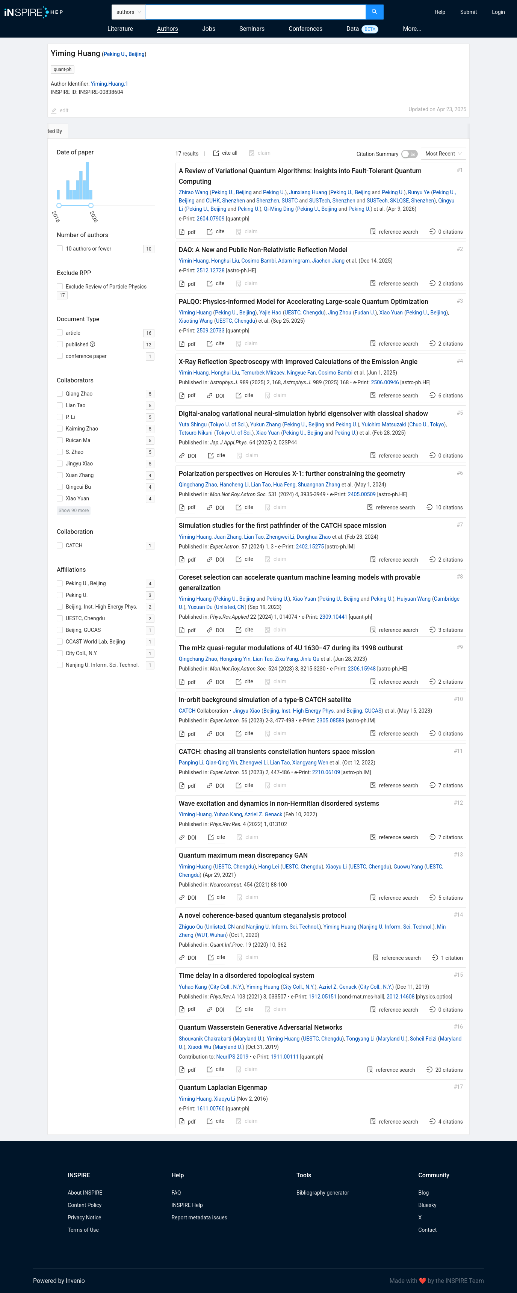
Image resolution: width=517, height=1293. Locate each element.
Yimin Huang (194, 261)
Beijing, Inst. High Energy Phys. (299, 711)
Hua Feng (284, 485)
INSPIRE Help (187, 1205)
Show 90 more (74, 510)
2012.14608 (401, 997)
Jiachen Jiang (328, 261)
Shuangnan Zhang (319, 485)
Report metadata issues (199, 1217)
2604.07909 (211, 219)
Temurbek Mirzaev (263, 373)
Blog (423, 1193)
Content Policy (84, 1205)
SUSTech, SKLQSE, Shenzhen (400, 201)
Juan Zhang (228, 537)
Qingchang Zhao (198, 485)
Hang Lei (268, 867)
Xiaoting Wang (196, 321)
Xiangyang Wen (310, 763)
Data (352, 28)
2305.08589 (330, 720)
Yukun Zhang (265, 424)
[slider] (59, 205)
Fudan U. (365, 313)
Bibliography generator (322, 1193)
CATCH (187, 711)
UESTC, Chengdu (304, 313)
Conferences (305, 28)
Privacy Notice (84, 1217)
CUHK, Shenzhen (225, 201)
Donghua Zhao (313, 537)
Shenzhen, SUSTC (277, 201)
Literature (120, 28)
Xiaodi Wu (200, 1047)
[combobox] (256, 12)
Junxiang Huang (308, 192)
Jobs (208, 28)
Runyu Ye (418, 192)
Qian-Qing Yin (221, 763)
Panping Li (191, 763)
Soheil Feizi (423, 1039)
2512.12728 (211, 270)
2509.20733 (211, 331)
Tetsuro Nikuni (196, 433)
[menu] (451, 12)
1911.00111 (285, 1057)
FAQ (176, 1193)
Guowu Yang (408, 867)
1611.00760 (211, 1109)
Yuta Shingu (193, 424)
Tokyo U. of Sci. (228, 424)
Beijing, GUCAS (363, 711)
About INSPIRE (85, 1193)
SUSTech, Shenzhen (332, 201)
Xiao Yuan (391, 313)
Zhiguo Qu (191, 927)
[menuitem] (440, 12)
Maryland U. (249, 1039)
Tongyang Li (360, 1039)
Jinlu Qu (309, 659)
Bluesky (427, 1205)
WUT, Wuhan (211, 935)
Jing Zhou (339, 313)
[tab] (70, 131)
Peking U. (274, 192)
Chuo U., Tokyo (427, 424)
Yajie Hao (270, 313)
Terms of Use (83, 1230)
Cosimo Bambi (259, 261)
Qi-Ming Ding (279, 209)
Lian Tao (261, 485)
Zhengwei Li (280, 537)
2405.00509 (362, 494)
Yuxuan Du (200, 607)
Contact (427, 1230)
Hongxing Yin (235, 659)
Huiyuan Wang (414, 599)
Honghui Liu (225, 261)
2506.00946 (385, 382)
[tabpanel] (258, 637)
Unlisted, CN (230, 607)
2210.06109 (326, 772)
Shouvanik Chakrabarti (205, 1039)
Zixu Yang (286, 659)
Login (498, 12)
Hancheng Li (234, 485)
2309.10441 (333, 617)
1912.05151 (322, 997)
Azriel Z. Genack (263, 814)
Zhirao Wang (193, 192)
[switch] (409, 154)
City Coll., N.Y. (226, 987)
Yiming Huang (195, 313)
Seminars (252, 28)
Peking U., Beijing (124, 54)
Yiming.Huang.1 (109, 84)
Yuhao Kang (228, 814)
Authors (167, 28)
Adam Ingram (294, 261)
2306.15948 (362, 669)
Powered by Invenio (59, 1280)
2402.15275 (310, 547)
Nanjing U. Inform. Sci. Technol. (282, 927)
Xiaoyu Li (336, 867)
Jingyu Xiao (246, 711)
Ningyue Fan (301, 373)
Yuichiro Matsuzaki (384, 424)
